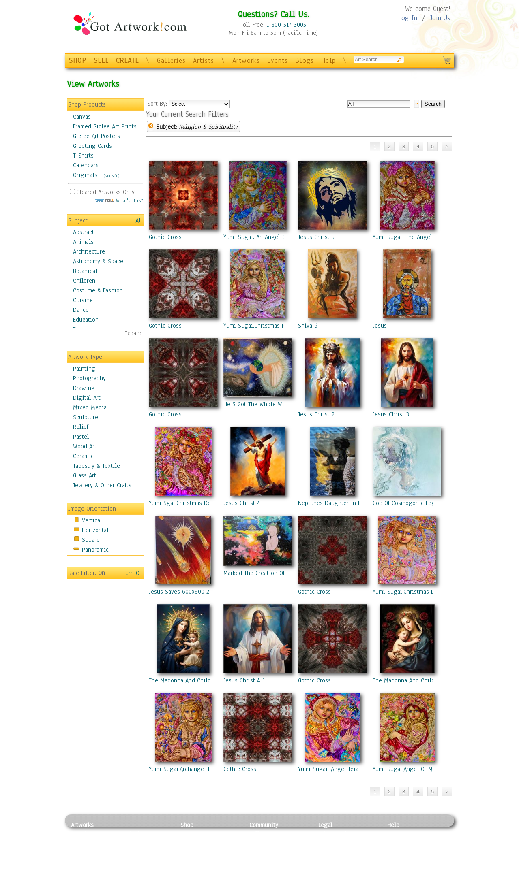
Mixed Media (90, 407)
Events (277, 60)
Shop (186, 825)
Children (84, 281)
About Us (399, 852)
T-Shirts (83, 155)
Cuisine (83, 300)
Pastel (81, 437)
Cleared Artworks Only (105, 192)
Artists (203, 60)
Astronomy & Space (98, 261)
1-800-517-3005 (286, 25)
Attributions (331, 852)
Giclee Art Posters (96, 136)
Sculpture (85, 417)
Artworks (246, 60)
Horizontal (95, 530)
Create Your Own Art (206, 888)
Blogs (304, 60)
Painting (84, 368)
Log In (407, 18)
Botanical (85, 271)
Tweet (395, 888)
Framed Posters (200, 843)
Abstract (83, 232)
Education (86, 319)
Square (91, 540)
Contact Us (401, 834)
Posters (189, 852)
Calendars (86, 165)
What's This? (119, 200)
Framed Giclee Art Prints (105, 126)
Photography (89, 378)
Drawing (84, 388)
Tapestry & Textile (96, 466)
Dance (81, 310)
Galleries (171, 60)
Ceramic (83, 456)
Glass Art (84, 475)
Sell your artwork (272, 870)
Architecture (89, 251)
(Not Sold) (111, 175)
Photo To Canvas (201, 834)
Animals (83, 242)
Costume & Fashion (98, 290)
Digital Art (87, 398)
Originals (85, 175)
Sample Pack (403, 843)
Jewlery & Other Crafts (102, 485)
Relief (80, 427)
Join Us (440, 18)
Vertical (92, 520)
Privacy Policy (336, 834)
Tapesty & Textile (146, 870)
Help (328, 60)
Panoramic (95, 550)
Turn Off (132, 573)
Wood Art (85, 446)
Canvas (82, 117)
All (139, 220)
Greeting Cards (92, 146)
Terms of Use (335, 843)
